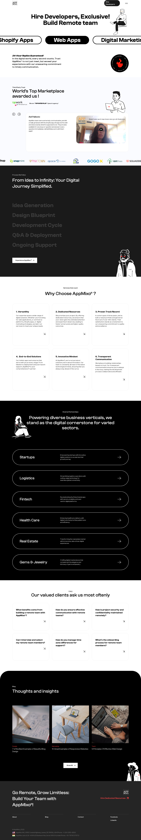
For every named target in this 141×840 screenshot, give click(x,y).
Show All (70, 765)
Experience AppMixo (24, 260)
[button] (126, 3)
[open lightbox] (101, 129)
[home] (14, 3)
